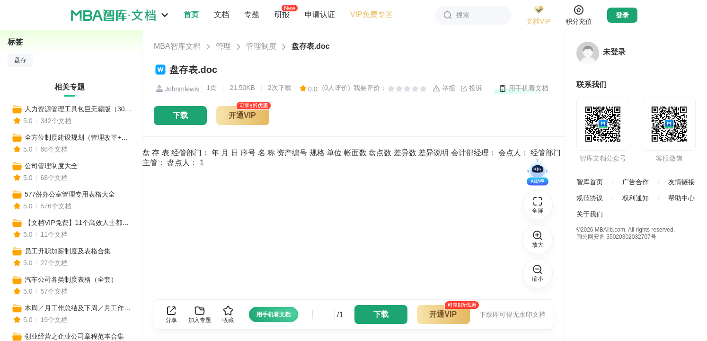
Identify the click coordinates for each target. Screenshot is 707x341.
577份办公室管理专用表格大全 (70, 194)
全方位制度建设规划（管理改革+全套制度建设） (79, 137)
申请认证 (320, 14)
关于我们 (589, 214)
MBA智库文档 (177, 46)
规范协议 (589, 198)
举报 (444, 88)
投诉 (471, 88)
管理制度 (261, 46)
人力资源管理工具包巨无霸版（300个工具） (79, 109)
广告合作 (635, 182)
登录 (622, 15)
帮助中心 (681, 198)
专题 (251, 14)
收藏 (228, 314)
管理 (223, 46)
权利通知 (635, 198)
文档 (221, 14)
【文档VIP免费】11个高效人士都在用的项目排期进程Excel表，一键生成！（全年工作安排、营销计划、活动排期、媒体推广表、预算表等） (79, 222)
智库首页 (589, 182)
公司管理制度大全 (51, 166)
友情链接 (681, 182)
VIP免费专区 (371, 14)
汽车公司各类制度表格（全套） (71, 279)
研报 (282, 14)
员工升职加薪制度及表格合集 (68, 251)
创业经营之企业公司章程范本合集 (74, 336)
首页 (191, 14)
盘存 (20, 60)
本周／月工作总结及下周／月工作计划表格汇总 (79, 308)
